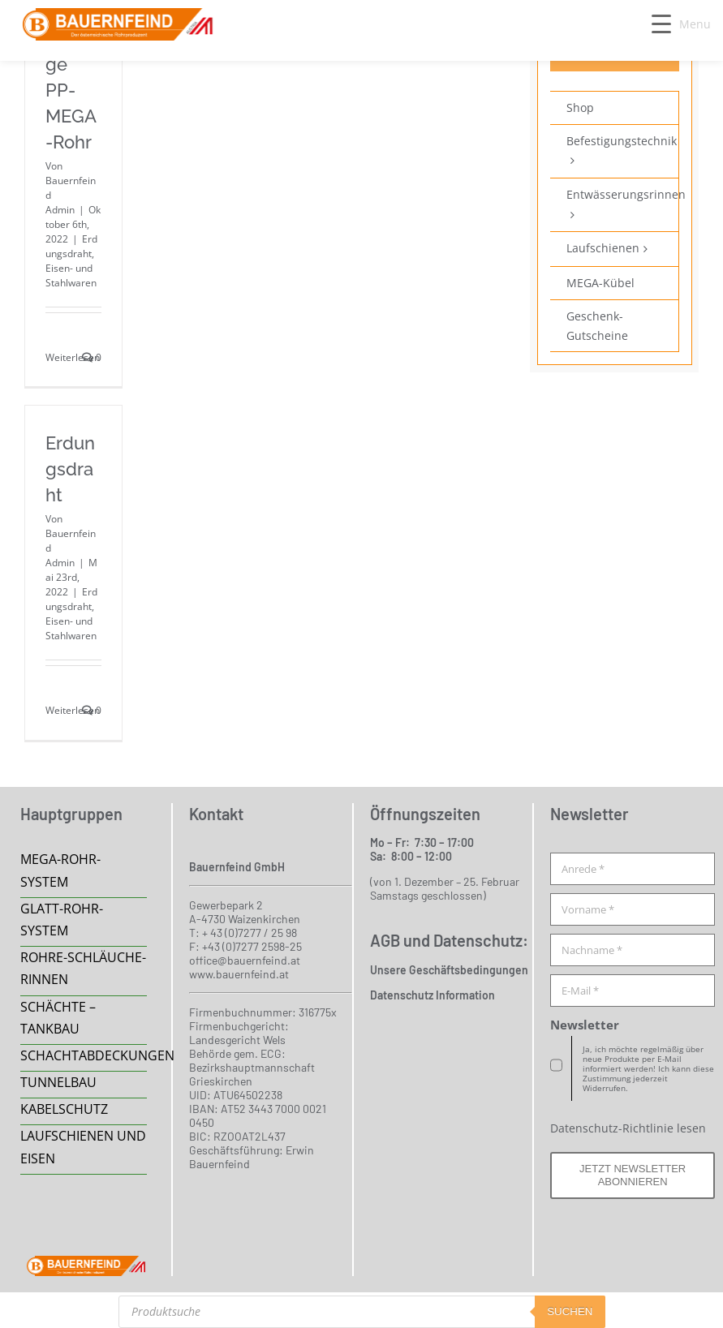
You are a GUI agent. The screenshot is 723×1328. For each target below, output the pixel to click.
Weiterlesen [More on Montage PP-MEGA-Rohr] (72, 357)
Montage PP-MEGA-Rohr (71, 90)
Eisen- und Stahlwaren (71, 275)
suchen (569, 1311)
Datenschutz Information (432, 995)
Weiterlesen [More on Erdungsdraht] (72, 710)
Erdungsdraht (71, 246)
